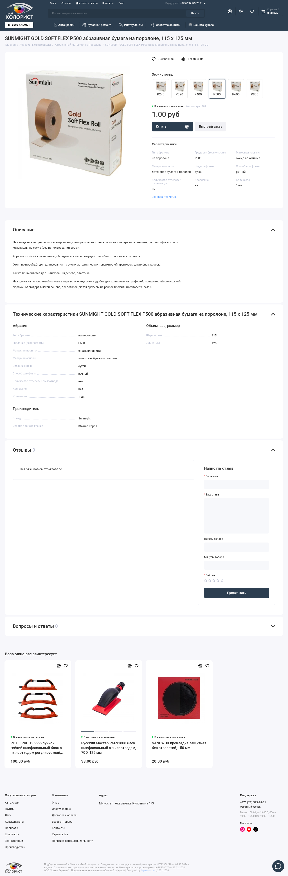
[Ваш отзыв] (236, 516)
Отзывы (66, 3)
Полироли (11, 828)
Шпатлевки (12, 834)
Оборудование (61, 809)
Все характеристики (164, 196)
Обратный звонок (250, 806)
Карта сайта (60, 834)
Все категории (14, 840)
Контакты (108, 3)
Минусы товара (214, 557)
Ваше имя (212, 476)
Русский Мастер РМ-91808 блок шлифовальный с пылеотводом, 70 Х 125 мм (108, 748)
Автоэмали (12, 802)
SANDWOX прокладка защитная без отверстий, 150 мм (179, 745)
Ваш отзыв (213, 494)
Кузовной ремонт (96, 25)
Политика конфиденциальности (72, 840)
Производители (15, 847)
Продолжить (236, 593)
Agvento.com (148, 870)
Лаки (8, 815)
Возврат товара (62, 821)
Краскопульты (14, 821)
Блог (121, 3)
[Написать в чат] (278, 866)
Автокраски (63, 25)
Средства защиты (165, 25)
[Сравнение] (241, 11)
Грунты (9, 809)
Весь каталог (19, 24)
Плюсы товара (213, 538)
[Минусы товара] (236, 565)
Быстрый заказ (210, 126)
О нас (53, 3)
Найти (195, 13)
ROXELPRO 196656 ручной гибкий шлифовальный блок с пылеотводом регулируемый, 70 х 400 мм (36, 748)
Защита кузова (201, 25)
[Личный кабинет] (230, 11)
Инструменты (131, 25)
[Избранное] (251, 11)
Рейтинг (211, 575)
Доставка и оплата (87, 3)
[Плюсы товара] (236, 547)
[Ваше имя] (236, 484)
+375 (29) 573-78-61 (185, 3)
